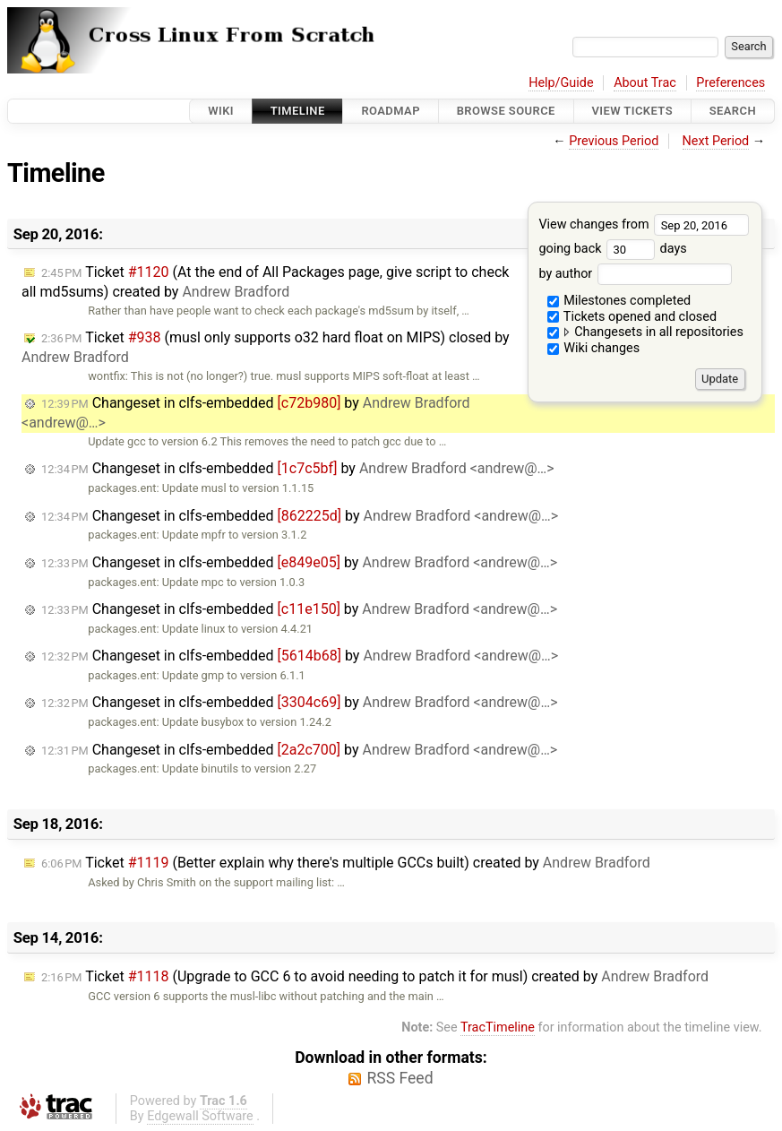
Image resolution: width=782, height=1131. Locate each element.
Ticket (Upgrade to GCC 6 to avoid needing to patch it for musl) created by (375, 976)
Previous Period (613, 141)
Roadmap (390, 110)
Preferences (730, 83)
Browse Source (506, 110)
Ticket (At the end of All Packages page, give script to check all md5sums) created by (265, 281)
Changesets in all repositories (645, 332)
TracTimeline (497, 1027)
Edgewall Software (200, 1116)
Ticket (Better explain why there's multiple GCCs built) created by (345, 862)
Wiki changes (593, 348)
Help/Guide (560, 83)
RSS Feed (399, 1078)
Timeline (298, 110)
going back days (612, 248)
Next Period (716, 141)
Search (732, 110)
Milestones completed (619, 300)
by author (634, 273)
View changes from (643, 224)
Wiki (221, 110)
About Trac (645, 83)
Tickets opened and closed (632, 316)
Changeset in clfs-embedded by (297, 468)
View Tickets (632, 110)
